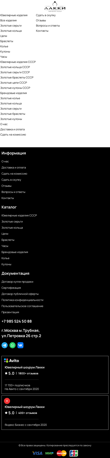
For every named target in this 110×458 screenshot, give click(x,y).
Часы (3, 56)
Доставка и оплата (12, 129)
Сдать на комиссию (13, 134)
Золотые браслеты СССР (16, 77)
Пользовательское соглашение (22, 306)
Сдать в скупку (46, 15)
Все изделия (8, 20)
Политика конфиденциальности (22, 300)
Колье (4, 46)
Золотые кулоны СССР (15, 88)
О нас (4, 124)
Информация (14, 153)
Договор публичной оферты (20, 294)
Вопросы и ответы (48, 25)
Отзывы (41, 20)
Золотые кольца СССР (15, 67)
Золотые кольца (11, 31)
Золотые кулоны (11, 119)
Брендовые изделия (13, 93)
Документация (15, 273)
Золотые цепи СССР (13, 82)
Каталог (9, 207)
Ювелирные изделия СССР (18, 62)
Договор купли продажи (17, 281)
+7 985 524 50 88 (17, 321)
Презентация (10, 312)
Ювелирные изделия (13, 15)
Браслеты (6, 41)
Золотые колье (10, 98)
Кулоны (5, 51)
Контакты (42, 31)
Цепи (3, 36)
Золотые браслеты (12, 114)
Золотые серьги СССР (15, 72)
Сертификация (11, 288)
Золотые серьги (11, 25)
